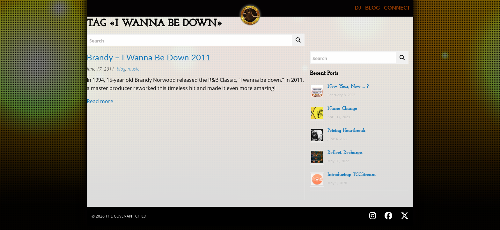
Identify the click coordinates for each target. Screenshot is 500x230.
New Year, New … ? (348, 86)
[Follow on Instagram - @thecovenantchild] (373, 215)
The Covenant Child (126, 216)
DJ (358, 7)
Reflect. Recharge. (344, 152)
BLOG (372, 7)
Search (96, 41)
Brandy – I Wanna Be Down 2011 (148, 57)
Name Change (342, 108)
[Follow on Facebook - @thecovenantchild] (389, 215)
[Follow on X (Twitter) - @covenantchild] (403, 215)
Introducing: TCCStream (351, 174)
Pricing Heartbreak (346, 130)
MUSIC (133, 69)
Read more (100, 101)
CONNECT (397, 7)
